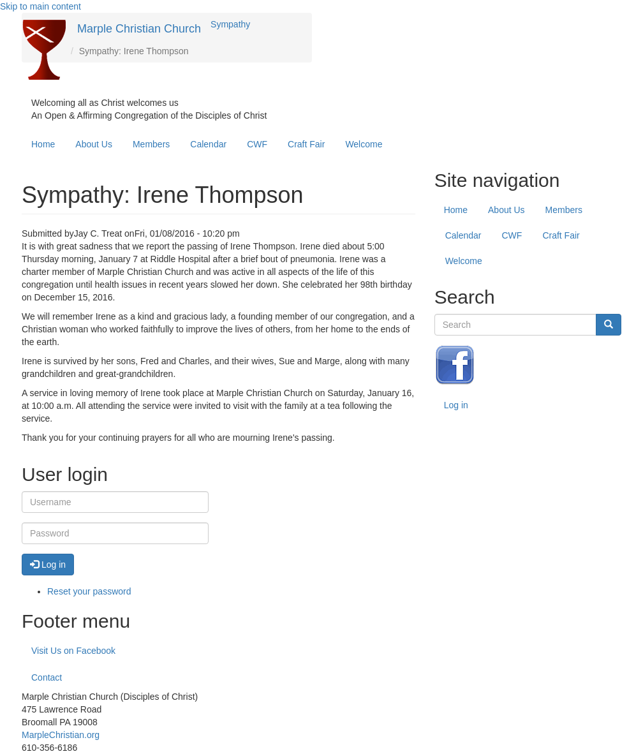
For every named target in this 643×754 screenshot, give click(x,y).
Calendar (208, 144)
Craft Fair (306, 144)
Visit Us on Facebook (73, 651)
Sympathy (230, 24)
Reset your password (89, 591)
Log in (456, 405)
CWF (257, 144)
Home (43, 144)
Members (151, 144)
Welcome (363, 144)
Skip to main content (40, 6)
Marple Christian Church (139, 28)
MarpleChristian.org (61, 735)
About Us (93, 144)
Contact (46, 677)
